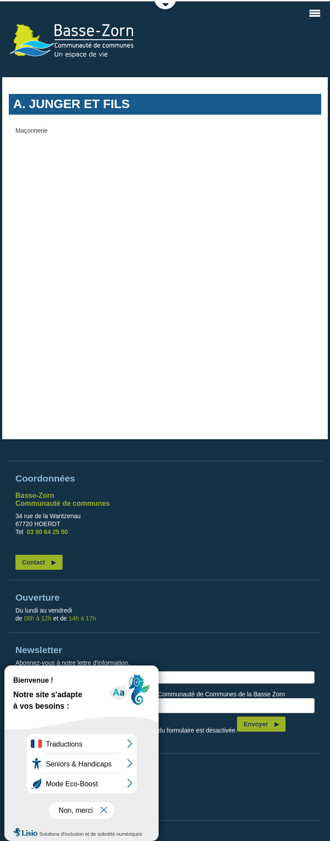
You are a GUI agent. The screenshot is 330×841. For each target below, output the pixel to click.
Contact (33, 562)
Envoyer (256, 724)
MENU (314, 13)
